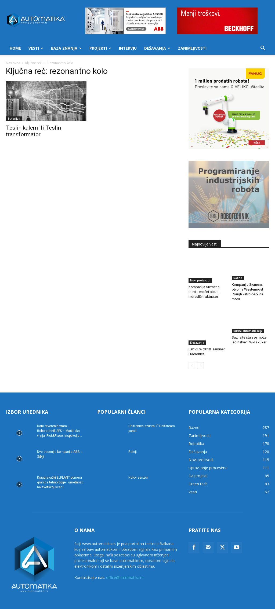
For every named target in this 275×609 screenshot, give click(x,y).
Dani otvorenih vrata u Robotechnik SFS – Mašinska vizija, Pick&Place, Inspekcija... (59, 419)
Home (15, 48)
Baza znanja (66, 48)
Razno (237, 278)
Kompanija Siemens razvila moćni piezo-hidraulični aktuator (204, 289)
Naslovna (13, 63)
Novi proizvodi (200, 278)
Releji (132, 440)
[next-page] (200, 353)
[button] (262, 48)
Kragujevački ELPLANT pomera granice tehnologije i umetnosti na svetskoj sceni (60, 470)
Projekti (100, 48)
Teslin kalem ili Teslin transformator (33, 131)
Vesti (35, 48)
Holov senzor (138, 466)
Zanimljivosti (192, 48)
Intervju (128, 48)
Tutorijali (14, 118)
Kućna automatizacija (248, 331)
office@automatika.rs (124, 565)
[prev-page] (192, 353)
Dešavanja (157, 48)
